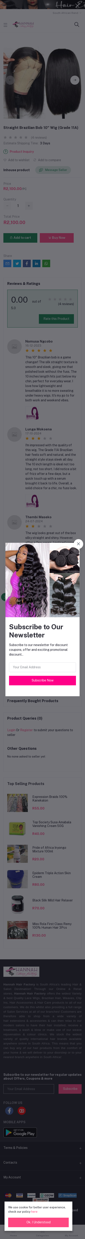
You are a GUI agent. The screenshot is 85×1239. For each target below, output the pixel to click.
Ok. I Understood (38, 1222)
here (34, 1211)
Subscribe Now (43, 680)
